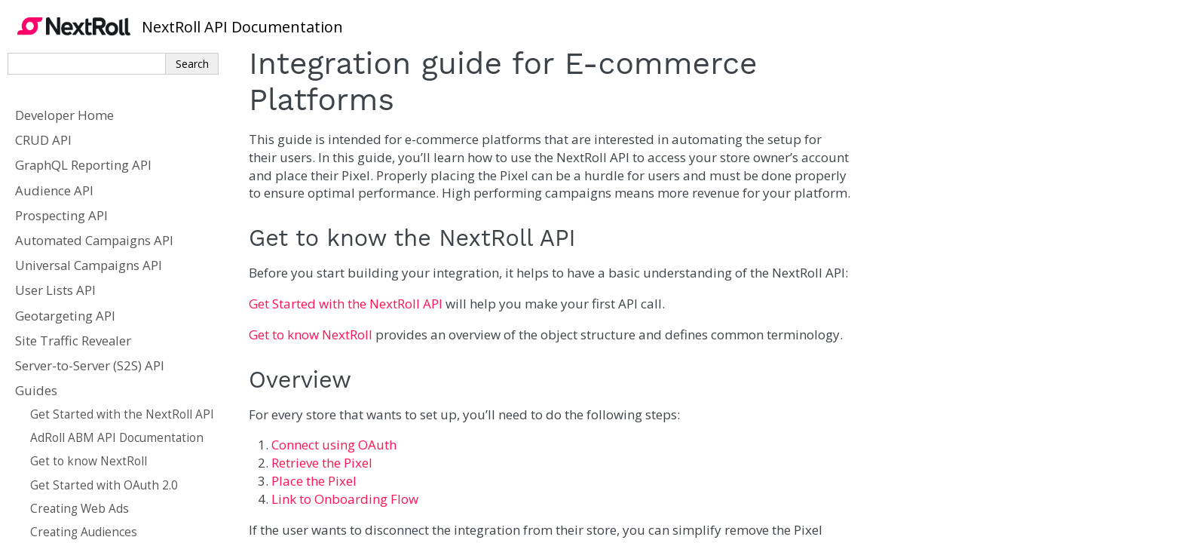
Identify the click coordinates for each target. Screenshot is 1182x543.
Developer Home (64, 115)
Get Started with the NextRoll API (122, 414)
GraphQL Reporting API (83, 164)
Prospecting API (61, 215)
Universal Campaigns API (88, 265)
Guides (36, 390)
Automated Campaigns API (94, 240)
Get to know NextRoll (88, 461)
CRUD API (43, 140)
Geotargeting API (65, 315)
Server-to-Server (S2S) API (89, 365)
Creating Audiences (83, 532)
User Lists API (55, 290)
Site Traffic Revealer (73, 340)
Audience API (54, 190)
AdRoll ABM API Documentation (117, 438)
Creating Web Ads (79, 509)
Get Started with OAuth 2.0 (104, 485)
